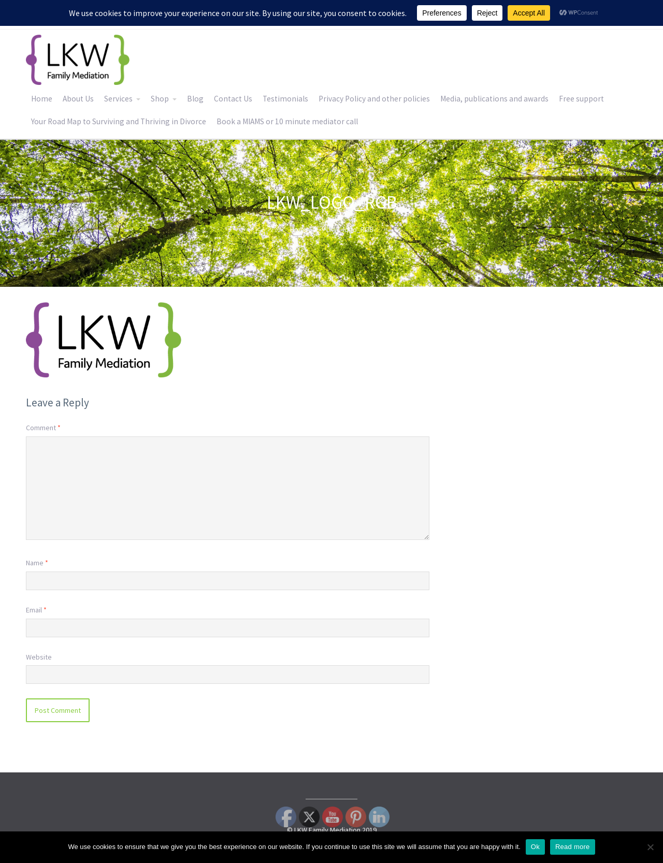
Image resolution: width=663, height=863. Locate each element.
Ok (535, 847)
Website (39, 657)
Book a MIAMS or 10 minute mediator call (287, 121)
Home (41, 99)
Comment (43, 427)
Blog (195, 99)
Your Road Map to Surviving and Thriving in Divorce (118, 121)
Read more (572, 847)
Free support (581, 99)
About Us (78, 99)
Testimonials (285, 99)
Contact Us (233, 99)
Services (118, 99)
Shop (160, 99)
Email (36, 610)
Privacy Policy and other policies (374, 99)
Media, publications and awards (494, 99)
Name (37, 562)
